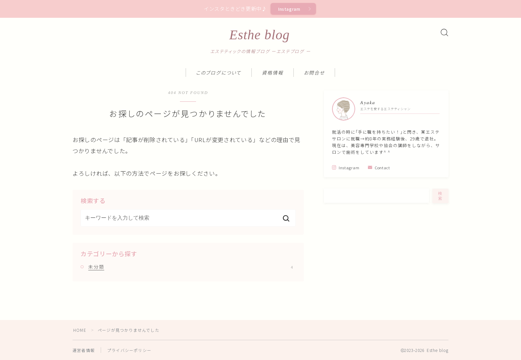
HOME (79, 330)
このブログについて (218, 73)
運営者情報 (84, 350)
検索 (440, 195)
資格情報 (272, 73)
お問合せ (314, 73)
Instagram (289, 9)
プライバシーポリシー (129, 350)
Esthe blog (259, 35)
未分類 (190, 266)
